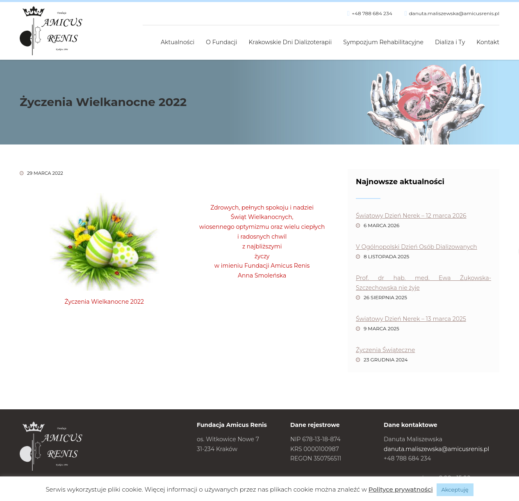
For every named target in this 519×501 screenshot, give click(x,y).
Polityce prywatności (401, 489)
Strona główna (146, 37)
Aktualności (177, 42)
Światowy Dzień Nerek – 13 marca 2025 (411, 319)
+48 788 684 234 (372, 13)
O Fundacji (221, 42)
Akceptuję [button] (455, 489)
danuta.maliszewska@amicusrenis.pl (454, 13)
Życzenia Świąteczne (385, 350)
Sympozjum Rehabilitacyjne (383, 42)
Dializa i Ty (450, 42)
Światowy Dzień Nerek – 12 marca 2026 (411, 215)
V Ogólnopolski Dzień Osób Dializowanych (416, 246)
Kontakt (487, 42)
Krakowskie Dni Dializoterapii (290, 42)
